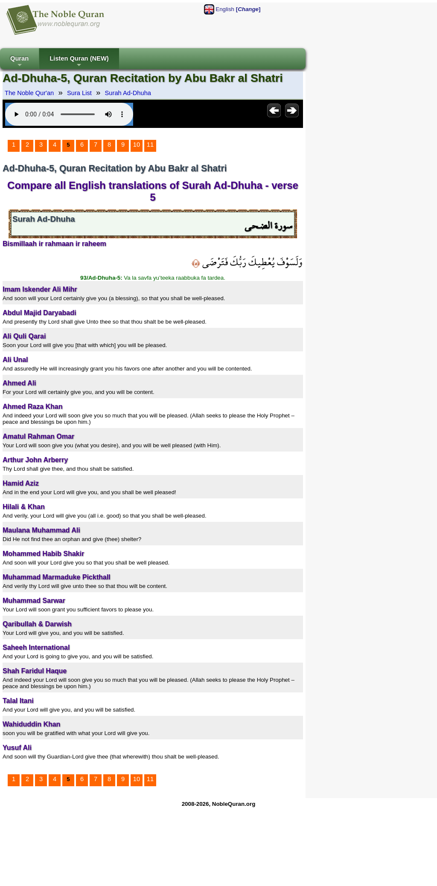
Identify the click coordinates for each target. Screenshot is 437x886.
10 (136, 144)
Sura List (79, 93)
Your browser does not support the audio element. (69, 114)
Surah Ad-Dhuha (128, 93)
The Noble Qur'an (29, 93)
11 (150, 144)
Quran (19, 62)
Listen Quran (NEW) (79, 62)
